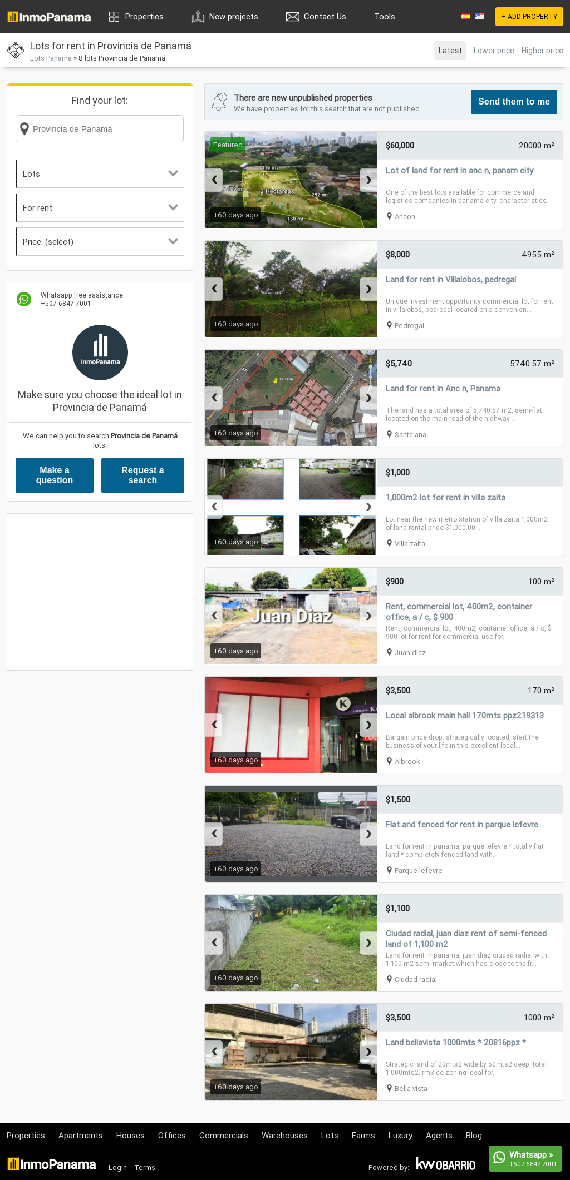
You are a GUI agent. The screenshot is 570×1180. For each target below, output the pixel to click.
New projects (233, 16)
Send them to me (514, 101)
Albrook (407, 761)
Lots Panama (51, 58)
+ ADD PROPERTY (529, 16)
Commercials (223, 1135)
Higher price (542, 51)
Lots (100, 173)
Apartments (80, 1135)
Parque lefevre (419, 870)
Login (118, 1167)
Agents (439, 1135)
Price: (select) (100, 241)
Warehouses (285, 1135)
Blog (474, 1135)
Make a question (54, 475)
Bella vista (411, 1088)
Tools (384, 16)
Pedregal (409, 325)
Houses (130, 1135)
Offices (172, 1135)
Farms (363, 1135)
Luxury (400, 1135)
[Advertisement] (100, 591)
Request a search (142, 475)
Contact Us (325, 16)
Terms (144, 1167)
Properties (144, 16)
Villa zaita (410, 543)
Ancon (405, 216)
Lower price (494, 51)
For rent (100, 207)
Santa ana (410, 434)
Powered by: (388, 1167)
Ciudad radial (416, 979)
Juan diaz (410, 652)
